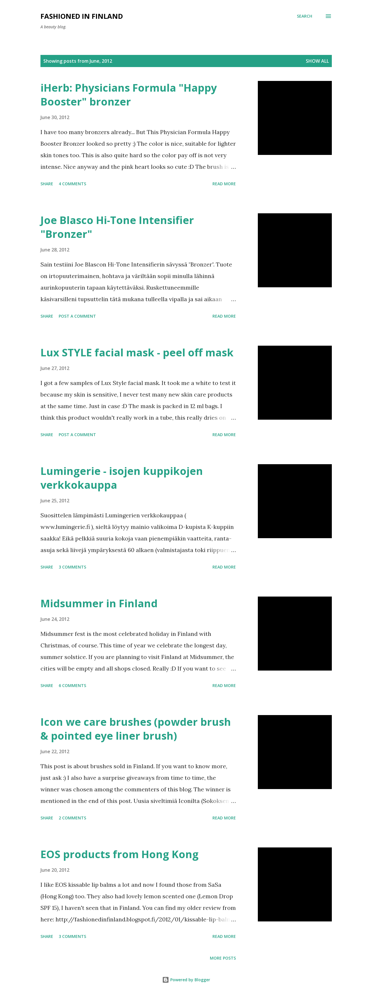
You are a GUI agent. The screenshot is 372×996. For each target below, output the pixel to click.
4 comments (72, 183)
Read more (224, 183)
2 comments (72, 818)
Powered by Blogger (186, 979)
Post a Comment (77, 316)
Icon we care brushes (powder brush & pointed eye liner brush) (135, 729)
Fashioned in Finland (81, 16)
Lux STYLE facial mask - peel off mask (137, 352)
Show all (317, 61)
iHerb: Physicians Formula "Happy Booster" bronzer (128, 95)
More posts (223, 958)
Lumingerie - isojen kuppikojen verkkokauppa (121, 478)
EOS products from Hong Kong (119, 854)
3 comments (72, 567)
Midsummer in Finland (99, 603)
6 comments (72, 685)
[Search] (304, 16)
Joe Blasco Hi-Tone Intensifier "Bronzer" (117, 227)
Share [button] (46, 183)
